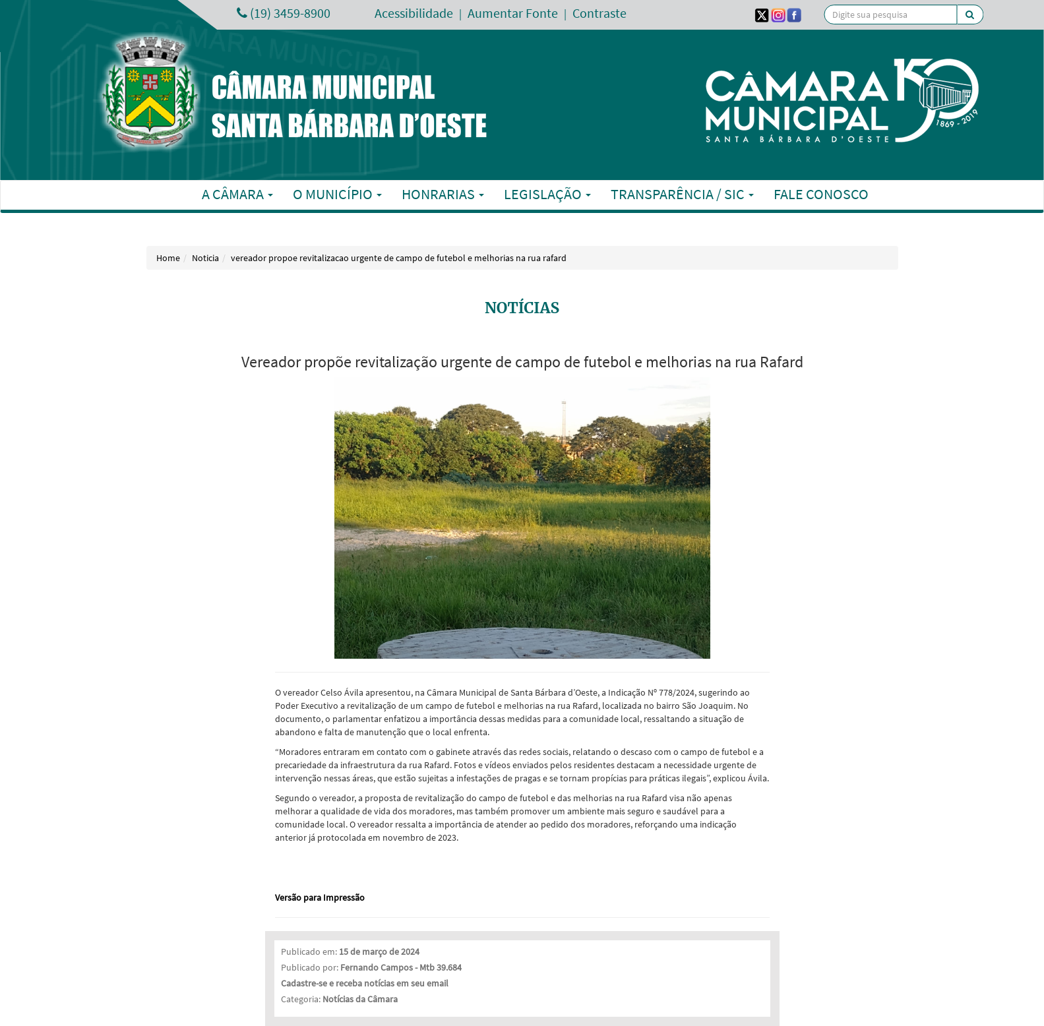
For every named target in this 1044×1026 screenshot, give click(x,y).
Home (168, 258)
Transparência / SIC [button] (682, 194)
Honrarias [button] (443, 194)
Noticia (205, 258)
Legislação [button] (547, 194)
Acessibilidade (414, 13)
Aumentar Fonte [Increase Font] (513, 13)
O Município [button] (337, 194)
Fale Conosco (821, 194)
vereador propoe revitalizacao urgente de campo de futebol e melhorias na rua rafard (399, 258)
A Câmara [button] (237, 194)
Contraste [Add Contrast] (599, 13)
